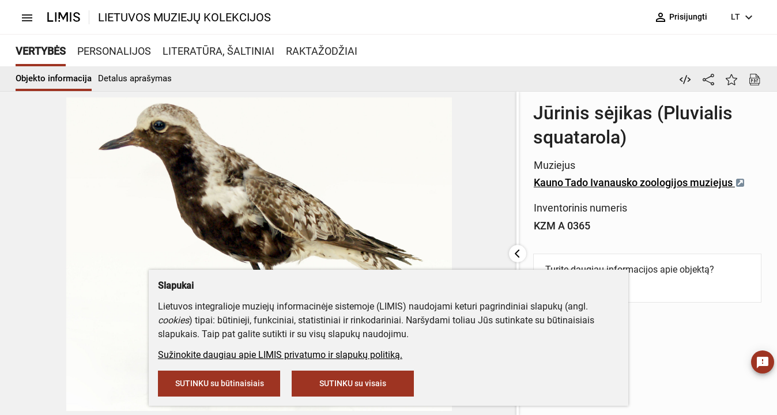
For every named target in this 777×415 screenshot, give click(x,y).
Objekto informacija (54, 78)
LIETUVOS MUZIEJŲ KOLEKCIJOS (184, 17)
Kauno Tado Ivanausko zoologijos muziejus (423, 158)
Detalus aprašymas (135, 78)
